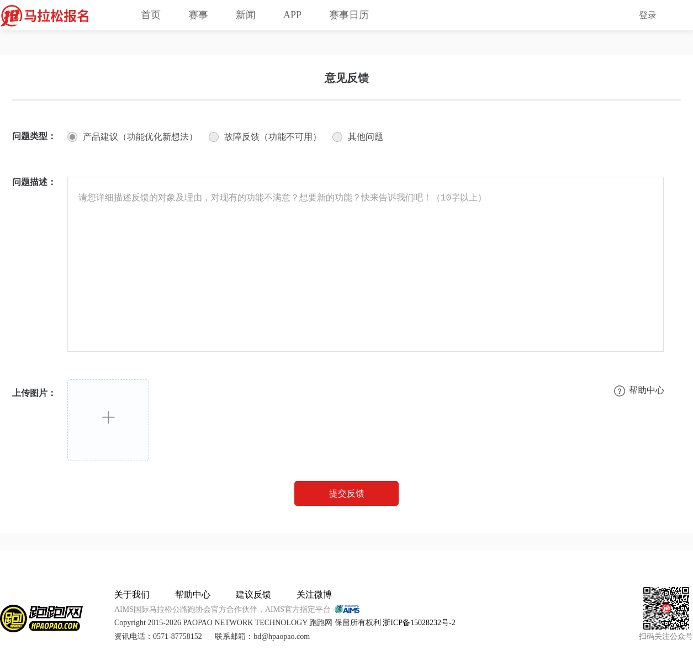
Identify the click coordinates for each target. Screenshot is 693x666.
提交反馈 (346, 493)
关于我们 (132, 594)
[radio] (132, 137)
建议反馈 (253, 594)
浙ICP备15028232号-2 (419, 623)
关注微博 (314, 594)
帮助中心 (192, 594)
